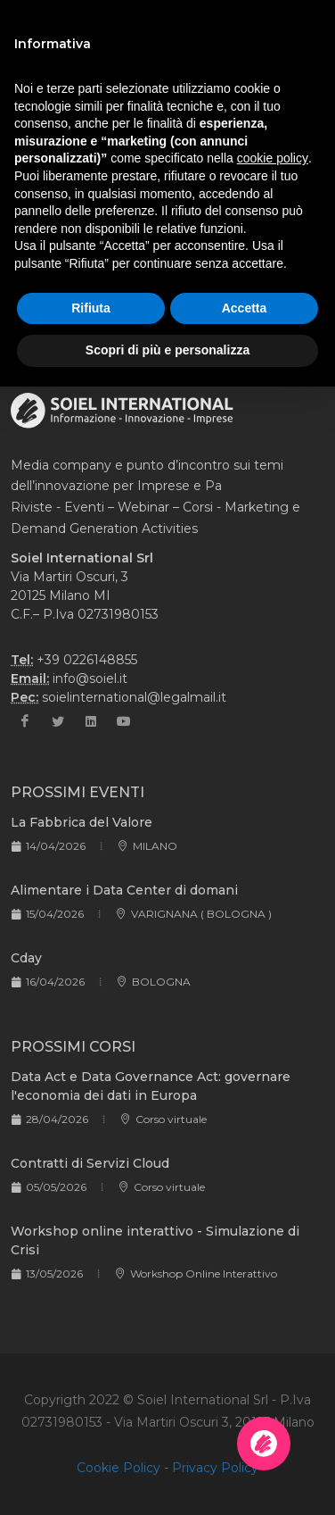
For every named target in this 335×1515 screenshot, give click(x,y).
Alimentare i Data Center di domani (124, 890)
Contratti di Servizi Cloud (90, 1163)
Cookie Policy (118, 1468)
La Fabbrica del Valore (81, 822)
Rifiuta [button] (90, 308)
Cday (26, 958)
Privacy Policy (215, 1468)
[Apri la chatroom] (263, 1443)
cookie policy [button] (272, 158)
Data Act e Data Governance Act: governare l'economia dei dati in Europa (150, 1086)
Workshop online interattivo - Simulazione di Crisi (155, 1240)
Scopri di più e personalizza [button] (167, 350)
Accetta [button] (244, 308)
